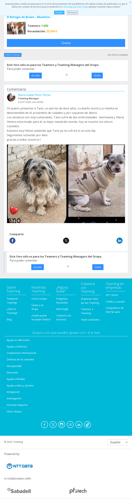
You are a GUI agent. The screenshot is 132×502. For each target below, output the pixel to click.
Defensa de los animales (20, 359)
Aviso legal (62, 309)
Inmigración (13, 391)
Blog (9, 319)
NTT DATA (112, 295)
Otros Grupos (14, 411)
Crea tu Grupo (39, 298)
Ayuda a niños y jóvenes (20, 385)
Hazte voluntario (90, 319)
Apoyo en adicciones (18, 340)
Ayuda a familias (16, 379)
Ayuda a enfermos (17, 346)
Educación (12, 372)
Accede (35, 75)
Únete (66, 43)
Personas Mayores (17, 405)
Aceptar (59, 12)
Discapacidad (14, 366)
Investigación (14, 398)
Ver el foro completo (118, 54)
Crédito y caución (115, 301)
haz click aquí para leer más (73, 6)
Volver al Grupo (12, 54)
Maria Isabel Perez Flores (34, 95)
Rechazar (72, 12)
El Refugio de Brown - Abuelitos (28, 17)
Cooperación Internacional (21, 353)
